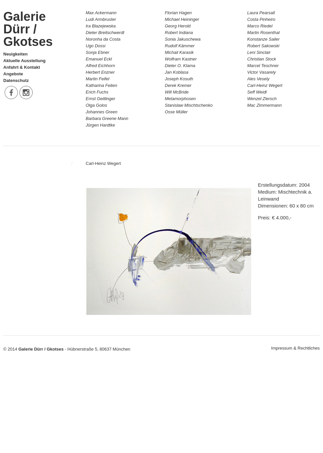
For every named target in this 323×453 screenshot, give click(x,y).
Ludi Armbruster (101, 19)
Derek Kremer (178, 85)
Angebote (13, 73)
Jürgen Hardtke (100, 125)
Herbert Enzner (100, 72)
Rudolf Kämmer (179, 45)
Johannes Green (101, 111)
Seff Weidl (257, 92)
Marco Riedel (260, 25)
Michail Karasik (179, 52)
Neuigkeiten (15, 54)
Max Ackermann (101, 12)
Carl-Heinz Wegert (264, 85)
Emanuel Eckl (99, 59)
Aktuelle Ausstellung (24, 60)
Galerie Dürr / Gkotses (28, 29)
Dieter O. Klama (180, 65)
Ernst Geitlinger (100, 98)
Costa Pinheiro (261, 19)
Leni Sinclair (259, 52)
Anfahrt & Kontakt (21, 67)
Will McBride (177, 92)
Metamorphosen (180, 98)
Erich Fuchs (97, 92)
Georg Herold (178, 25)
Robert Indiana (179, 32)
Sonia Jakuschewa (182, 39)
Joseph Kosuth (179, 78)
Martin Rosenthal (263, 32)
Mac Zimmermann (264, 105)
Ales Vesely (258, 78)
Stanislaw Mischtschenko (189, 105)
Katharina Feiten (101, 85)
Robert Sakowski (263, 45)
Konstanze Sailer (263, 39)
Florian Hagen (178, 12)
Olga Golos (96, 105)
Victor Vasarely (261, 72)
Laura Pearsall (261, 12)
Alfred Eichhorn (100, 65)
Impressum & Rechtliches (295, 348)
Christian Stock (261, 59)
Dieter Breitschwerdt (105, 32)
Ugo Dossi (95, 45)
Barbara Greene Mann (107, 118)
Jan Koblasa (177, 72)
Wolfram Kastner (181, 59)
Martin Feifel (97, 78)
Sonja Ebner (97, 52)
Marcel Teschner (263, 65)
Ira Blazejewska (101, 25)
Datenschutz (16, 80)
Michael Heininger (182, 19)
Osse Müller (176, 111)
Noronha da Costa (103, 39)
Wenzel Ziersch (262, 98)
